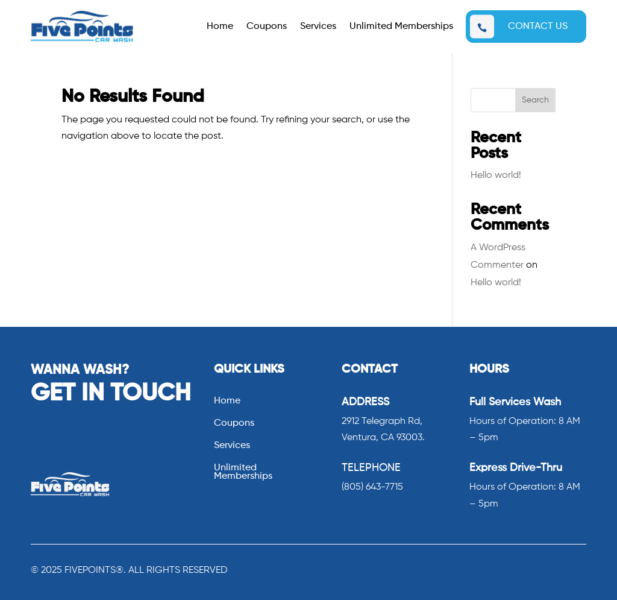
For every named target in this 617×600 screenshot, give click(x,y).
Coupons (266, 26)
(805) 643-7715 (372, 487)
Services (318, 26)
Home (220, 26)
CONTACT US (538, 26)
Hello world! (496, 175)
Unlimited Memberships (401, 26)
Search (535, 100)
